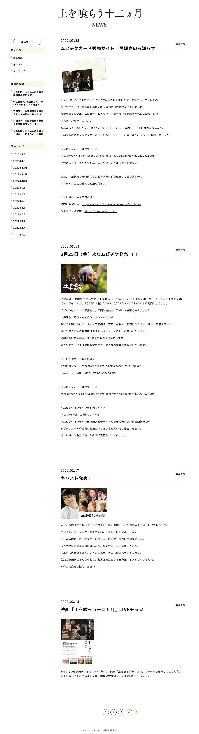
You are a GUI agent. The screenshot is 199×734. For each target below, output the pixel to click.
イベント (18, 65)
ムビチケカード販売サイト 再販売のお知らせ (108, 48)
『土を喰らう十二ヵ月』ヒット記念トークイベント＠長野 (28, 124)
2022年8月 (19, 175)
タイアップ (19, 70)
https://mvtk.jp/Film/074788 (80, 414)
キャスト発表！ (76, 478)
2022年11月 (20, 160)
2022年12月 (20, 155)
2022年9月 (19, 170)
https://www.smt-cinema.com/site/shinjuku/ (111, 204)
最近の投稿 (17, 82)
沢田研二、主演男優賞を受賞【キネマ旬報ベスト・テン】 (28, 108)
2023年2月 (19, 144)
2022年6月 (19, 186)
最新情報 (18, 59)
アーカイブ (17, 137)
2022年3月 (19, 201)
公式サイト (27, 42)
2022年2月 (19, 207)
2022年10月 (20, 165)
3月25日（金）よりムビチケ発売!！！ (100, 254)
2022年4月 (19, 196)
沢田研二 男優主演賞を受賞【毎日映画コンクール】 (28, 116)
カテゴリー (17, 52)
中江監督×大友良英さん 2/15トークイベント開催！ (28, 99)
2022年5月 (19, 191)
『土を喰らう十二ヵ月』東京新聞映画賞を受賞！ (28, 91)
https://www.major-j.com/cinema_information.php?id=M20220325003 (108, 155)
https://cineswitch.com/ (100, 211)
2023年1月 (19, 149)
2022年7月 (19, 181)
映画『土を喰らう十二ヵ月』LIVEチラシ (102, 609)
